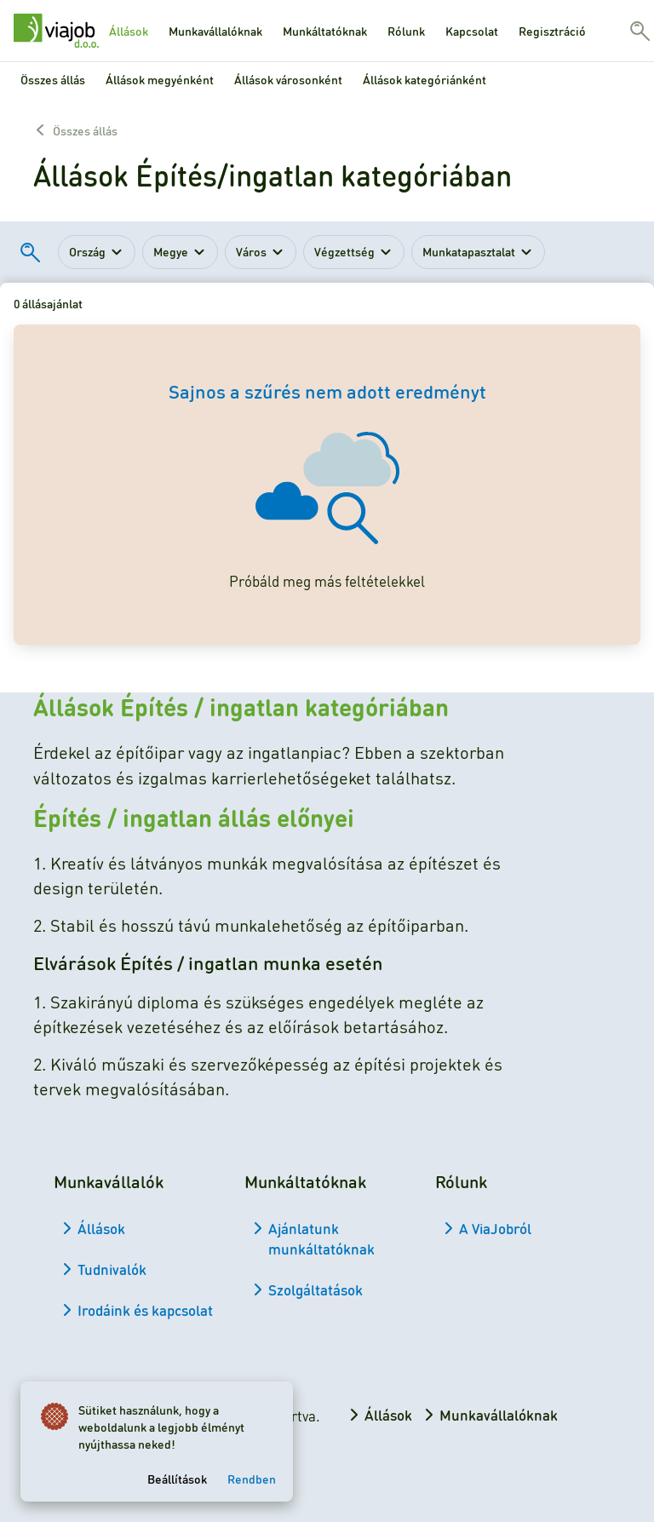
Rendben (251, 1478)
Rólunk (406, 30)
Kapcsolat (471, 30)
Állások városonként (288, 79)
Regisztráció (552, 30)
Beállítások (177, 1478)
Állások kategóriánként (424, 79)
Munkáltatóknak (325, 30)
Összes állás (52, 79)
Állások (128, 30)
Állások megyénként (160, 79)
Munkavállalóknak (215, 30)
